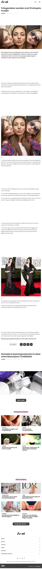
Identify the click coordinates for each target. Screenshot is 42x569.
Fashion (3, 544)
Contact (33, 561)
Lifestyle (3, 550)
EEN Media (38, 566)
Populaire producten (6, 553)
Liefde (2, 547)
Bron (2, 157)
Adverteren (18, 561)
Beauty (3, 13)
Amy (17, 13)
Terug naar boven (20, 524)
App (31, 344)
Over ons (13, 561)
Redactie (8, 561)
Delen (21, 344)
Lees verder (21, 400)
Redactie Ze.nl (20, 359)
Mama (3, 538)
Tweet (24, 344)
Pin (27, 344)
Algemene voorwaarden (26, 561)
